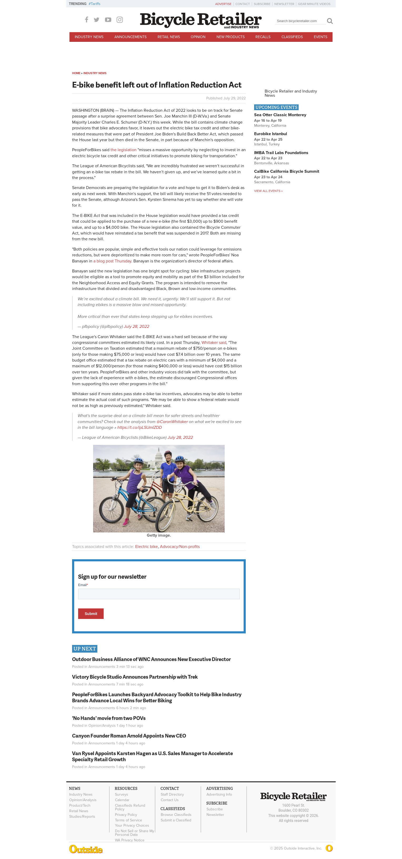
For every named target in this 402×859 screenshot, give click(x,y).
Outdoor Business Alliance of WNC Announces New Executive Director (151, 659)
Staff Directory (172, 794)
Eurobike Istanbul (270, 133)
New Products (231, 37)
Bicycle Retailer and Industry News (291, 93)
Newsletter (284, 4)
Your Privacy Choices (132, 826)
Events (320, 37)
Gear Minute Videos (314, 4)
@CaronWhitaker (172, 421)
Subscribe (262, 4)
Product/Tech (80, 806)
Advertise (223, 4)
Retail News (169, 37)
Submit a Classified (176, 820)
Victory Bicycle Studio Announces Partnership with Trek (135, 676)
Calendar (122, 800)
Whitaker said (214, 342)
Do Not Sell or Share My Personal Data (134, 833)
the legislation (123, 150)
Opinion (198, 37)
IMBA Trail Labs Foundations (281, 152)
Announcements (130, 37)
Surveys (121, 794)
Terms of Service (128, 820)
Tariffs (95, 4)
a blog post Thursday (112, 261)
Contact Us (170, 800)
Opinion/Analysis (102, 725)
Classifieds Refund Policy (130, 807)
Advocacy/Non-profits (180, 546)
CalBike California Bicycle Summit (286, 171)
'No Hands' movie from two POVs (109, 717)
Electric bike (146, 546)
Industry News (89, 37)
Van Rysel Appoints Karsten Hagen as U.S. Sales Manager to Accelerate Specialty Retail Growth (152, 756)
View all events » (268, 191)
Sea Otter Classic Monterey (280, 115)
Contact (242, 4)
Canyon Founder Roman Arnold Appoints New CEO (129, 735)
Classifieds (292, 37)
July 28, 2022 (136, 326)
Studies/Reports (82, 816)
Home (76, 73)
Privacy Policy (126, 814)
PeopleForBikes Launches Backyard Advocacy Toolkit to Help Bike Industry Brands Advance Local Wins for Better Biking (157, 697)
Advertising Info (219, 794)
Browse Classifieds (176, 815)
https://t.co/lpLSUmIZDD (139, 427)
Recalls (262, 37)
